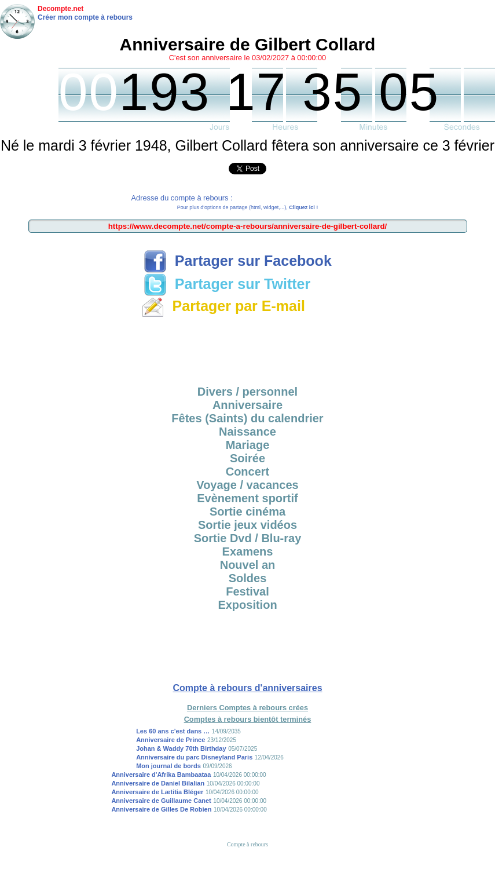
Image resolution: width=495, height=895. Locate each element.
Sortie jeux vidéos (247, 524)
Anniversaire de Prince (170, 739)
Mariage (248, 445)
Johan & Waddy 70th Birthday (181, 748)
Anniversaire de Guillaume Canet (161, 800)
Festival (247, 591)
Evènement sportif (247, 498)
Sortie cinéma (247, 511)
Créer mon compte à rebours (85, 17)
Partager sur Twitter (227, 284)
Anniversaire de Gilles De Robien (161, 809)
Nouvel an (248, 564)
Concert (248, 471)
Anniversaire (247, 405)
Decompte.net (60, 9)
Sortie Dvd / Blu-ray (248, 538)
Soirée (247, 458)
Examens (247, 551)
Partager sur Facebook (238, 261)
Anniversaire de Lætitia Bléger (157, 791)
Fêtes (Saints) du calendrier (247, 418)
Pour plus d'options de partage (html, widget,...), (247, 207)
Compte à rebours (247, 844)
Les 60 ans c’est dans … (173, 731)
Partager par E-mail (223, 306)
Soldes (248, 578)
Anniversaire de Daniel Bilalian (157, 783)
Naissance (247, 431)
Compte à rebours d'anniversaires (247, 688)
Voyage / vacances (247, 484)
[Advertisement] (248, 348)
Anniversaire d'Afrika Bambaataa (161, 774)
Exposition (247, 604)
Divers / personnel (247, 391)
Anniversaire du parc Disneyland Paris (194, 757)
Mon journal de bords (168, 765)
